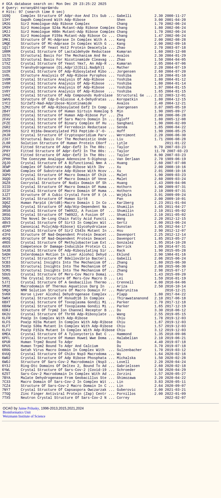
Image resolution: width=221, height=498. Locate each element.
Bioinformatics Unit (17, 487)
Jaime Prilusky (28, 483)
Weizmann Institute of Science (24, 491)
